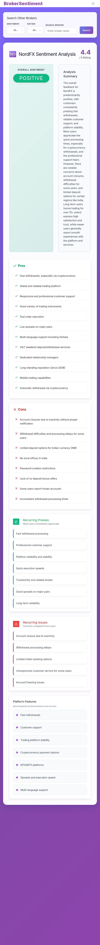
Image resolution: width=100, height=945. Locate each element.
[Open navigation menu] (93, 3)
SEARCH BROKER (55, 25)
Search (86, 30)
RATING (31, 24)
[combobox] (16, 30)
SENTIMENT (13, 24)
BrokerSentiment (23, 3)
